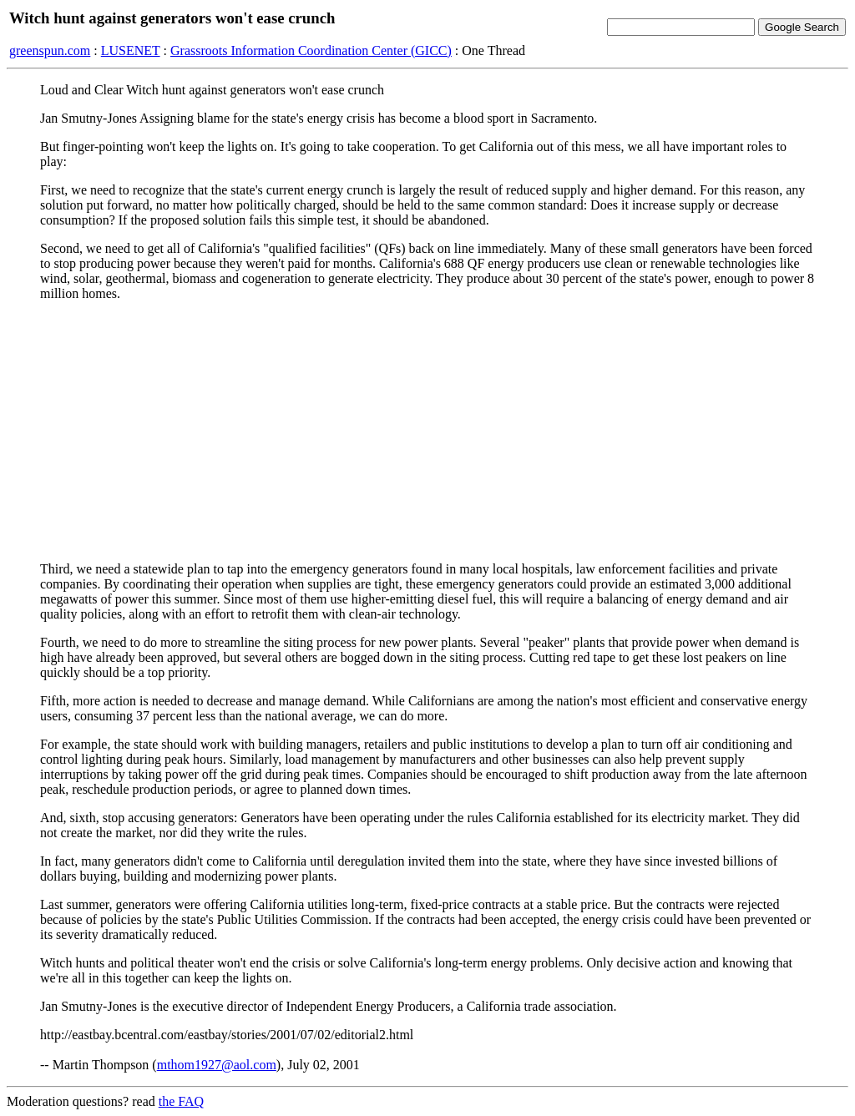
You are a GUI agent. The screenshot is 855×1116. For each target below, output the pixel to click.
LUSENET (130, 50)
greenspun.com (49, 50)
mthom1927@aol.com (216, 1065)
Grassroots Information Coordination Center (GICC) (311, 50)
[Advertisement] (427, 431)
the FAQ (181, 1101)
